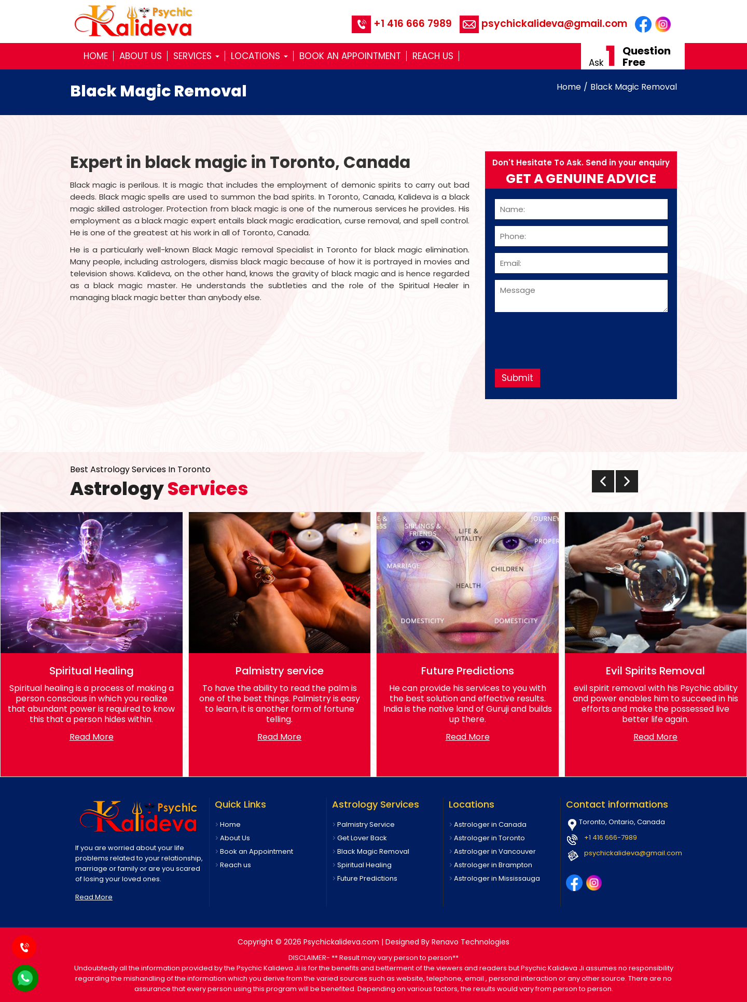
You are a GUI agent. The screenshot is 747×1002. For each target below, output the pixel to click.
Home (96, 56)
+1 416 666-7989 (610, 837)
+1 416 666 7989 (402, 24)
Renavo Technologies (470, 942)
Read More (92, 737)
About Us (140, 56)
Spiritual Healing (364, 865)
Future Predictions (367, 878)
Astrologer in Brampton (493, 865)
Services (196, 56)
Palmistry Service (366, 824)
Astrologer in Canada (490, 824)
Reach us (432, 56)
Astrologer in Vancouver (495, 851)
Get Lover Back (362, 838)
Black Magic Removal (633, 87)
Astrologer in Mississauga (497, 878)
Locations (259, 56)
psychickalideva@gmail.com (543, 24)
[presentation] (574, 336)
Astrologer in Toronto (489, 838)
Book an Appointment (350, 56)
